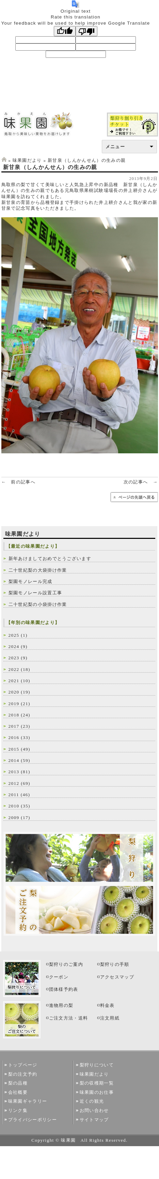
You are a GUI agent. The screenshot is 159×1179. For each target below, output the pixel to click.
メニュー (115, 146)
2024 (14, 646)
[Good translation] (65, 31)
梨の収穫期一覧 (97, 1083)
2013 (14, 771)
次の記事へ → (141, 481)
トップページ (22, 1064)
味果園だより (27, 160)
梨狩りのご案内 (66, 964)
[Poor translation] (86, 31)
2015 (14, 749)
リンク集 (18, 1110)
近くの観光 (92, 1101)
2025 (14, 635)
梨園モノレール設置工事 (35, 592)
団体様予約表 (63, 989)
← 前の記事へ (18, 481)
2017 (14, 726)
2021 (14, 680)
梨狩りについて (97, 1064)
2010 (14, 805)
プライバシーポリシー (32, 1119)
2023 (14, 657)
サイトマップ (94, 1119)
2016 (14, 737)
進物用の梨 (61, 1005)
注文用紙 (110, 1018)
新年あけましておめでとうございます (50, 558)
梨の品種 (18, 1083)
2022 (14, 669)
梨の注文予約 (22, 1074)
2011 (14, 794)
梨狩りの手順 (114, 964)
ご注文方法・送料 (68, 1018)
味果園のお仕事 (97, 1092)
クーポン (58, 977)
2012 (14, 783)
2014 (14, 760)
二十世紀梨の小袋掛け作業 (38, 604)
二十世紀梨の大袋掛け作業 (38, 570)
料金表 (107, 1005)
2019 (14, 703)
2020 (14, 692)
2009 (14, 817)
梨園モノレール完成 (30, 581)
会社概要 (18, 1092)
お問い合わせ (94, 1110)
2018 (14, 714)
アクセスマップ (117, 977)
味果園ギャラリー (27, 1101)
